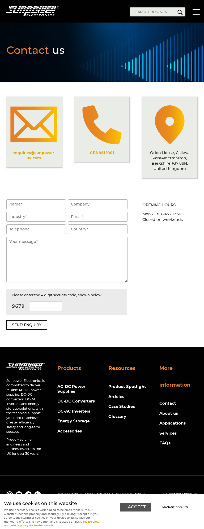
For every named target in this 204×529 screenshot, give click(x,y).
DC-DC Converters (76, 401)
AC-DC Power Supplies (71, 389)
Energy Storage (73, 421)
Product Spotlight (127, 387)
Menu (196, 12)
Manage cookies (175, 507)
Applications (172, 423)
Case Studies (121, 407)
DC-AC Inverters (73, 411)
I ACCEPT (135, 507)
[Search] (153, 12)
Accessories (69, 431)
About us (168, 414)
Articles (116, 397)
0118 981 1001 (102, 153)
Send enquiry (26, 325)
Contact (167, 403)
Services (168, 433)
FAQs (165, 443)
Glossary (117, 417)
